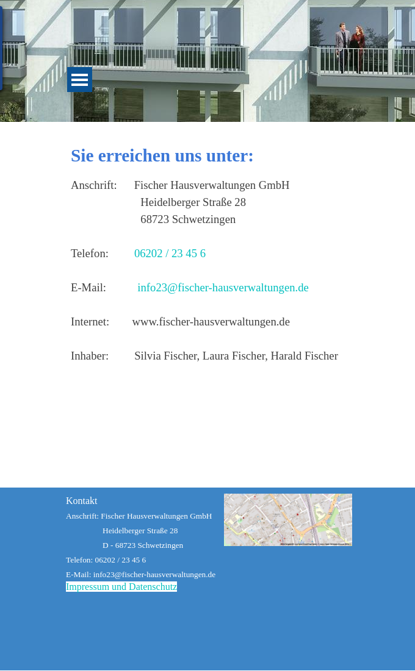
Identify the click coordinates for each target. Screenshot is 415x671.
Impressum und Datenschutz (121, 586)
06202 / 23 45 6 (170, 253)
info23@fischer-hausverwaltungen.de (223, 287)
